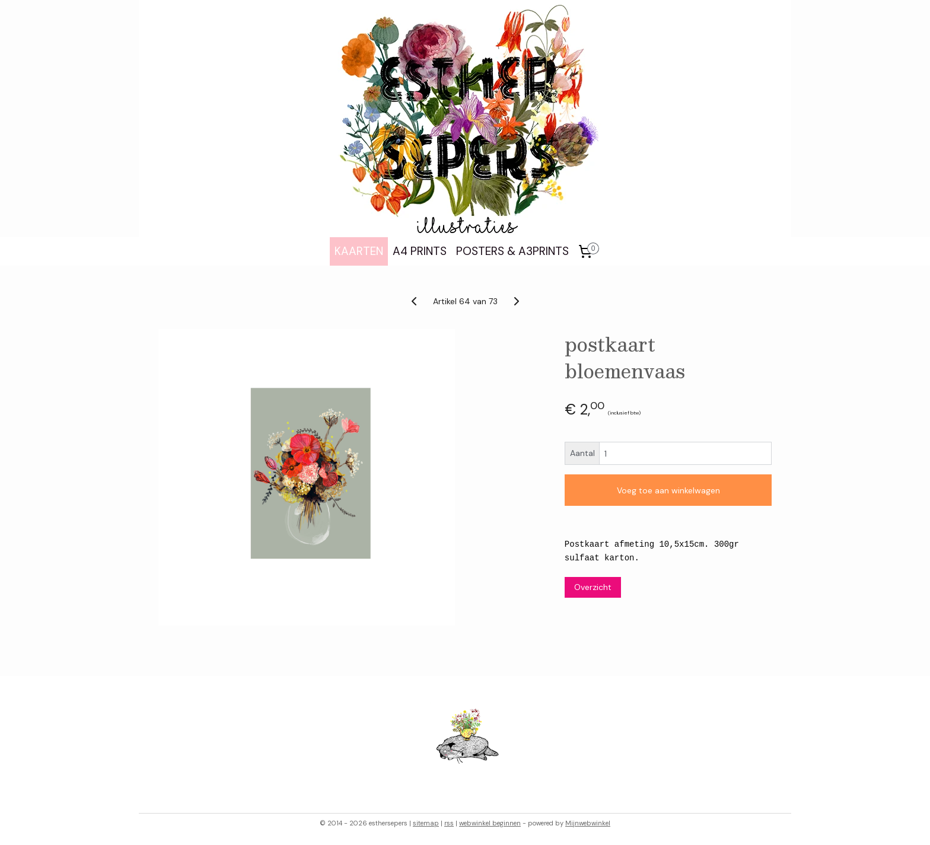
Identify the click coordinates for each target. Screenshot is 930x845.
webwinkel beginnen (490, 823)
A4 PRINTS (420, 251)
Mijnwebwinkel (587, 823)
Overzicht (592, 587)
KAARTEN (359, 251)
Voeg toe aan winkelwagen (668, 490)
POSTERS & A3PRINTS (512, 251)
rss (449, 823)
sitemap (426, 823)
